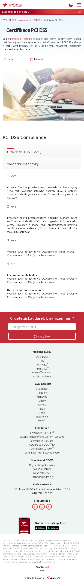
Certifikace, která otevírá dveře (42, 452)
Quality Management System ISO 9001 (42, 436)
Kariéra (42, 404)
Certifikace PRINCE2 (42, 433)
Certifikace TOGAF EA (42, 444)
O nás (42, 412)
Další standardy (42, 376)
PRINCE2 (42, 364)
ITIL (42, 360)
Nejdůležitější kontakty (42, 465)
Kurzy (10, 59)
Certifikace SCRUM (42, 448)
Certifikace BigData (42, 440)
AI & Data (42, 356)
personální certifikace (22, 38)
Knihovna (42, 396)
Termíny (42, 392)
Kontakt (42, 420)
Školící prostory (42, 469)
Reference (42, 416)
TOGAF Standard (42, 372)
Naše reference (42, 473)
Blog (42, 408)
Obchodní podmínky (42, 476)
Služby (42, 400)
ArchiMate (42, 368)
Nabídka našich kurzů (41, 11)
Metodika (39, 59)
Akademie (42, 388)
